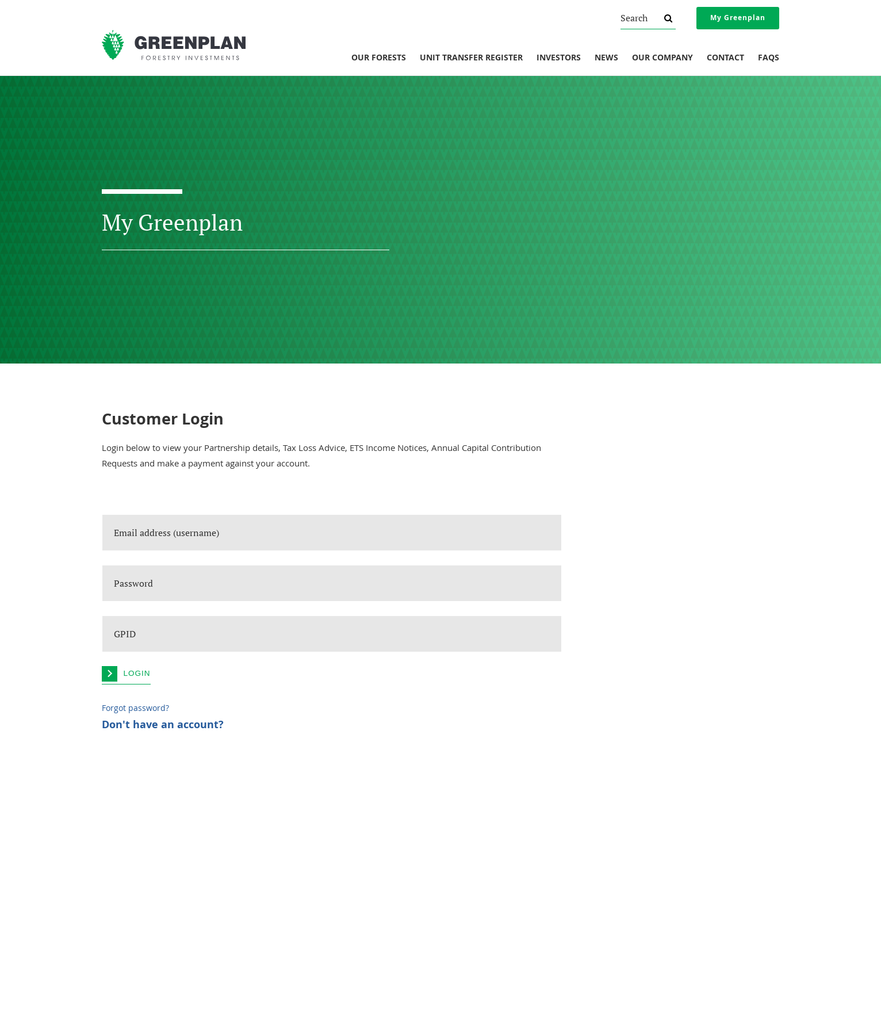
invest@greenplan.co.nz (305, 998)
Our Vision (118, 896)
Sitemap (561, 1004)
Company (121, 816)
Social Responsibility (134, 865)
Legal (631, 816)
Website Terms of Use (654, 911)
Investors (559, 58)
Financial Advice (645, 865)
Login (137, 673)
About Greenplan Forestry (143, 834)
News (606, 58)
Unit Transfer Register (471, 58)
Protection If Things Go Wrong (667, 849)
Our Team (117, 880)
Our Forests (378, 58)
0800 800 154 (310, 983)
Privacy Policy (640, 880)
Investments (301, 816)
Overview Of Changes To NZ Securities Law (687, 834)
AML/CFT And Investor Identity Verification (686, 896)
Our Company (662, 58)
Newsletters (466, 849)
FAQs (768, 58)
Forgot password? (135, 708)
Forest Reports (470, 834)
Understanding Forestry (140, 849)
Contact (725, 58)
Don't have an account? (163, 724)
